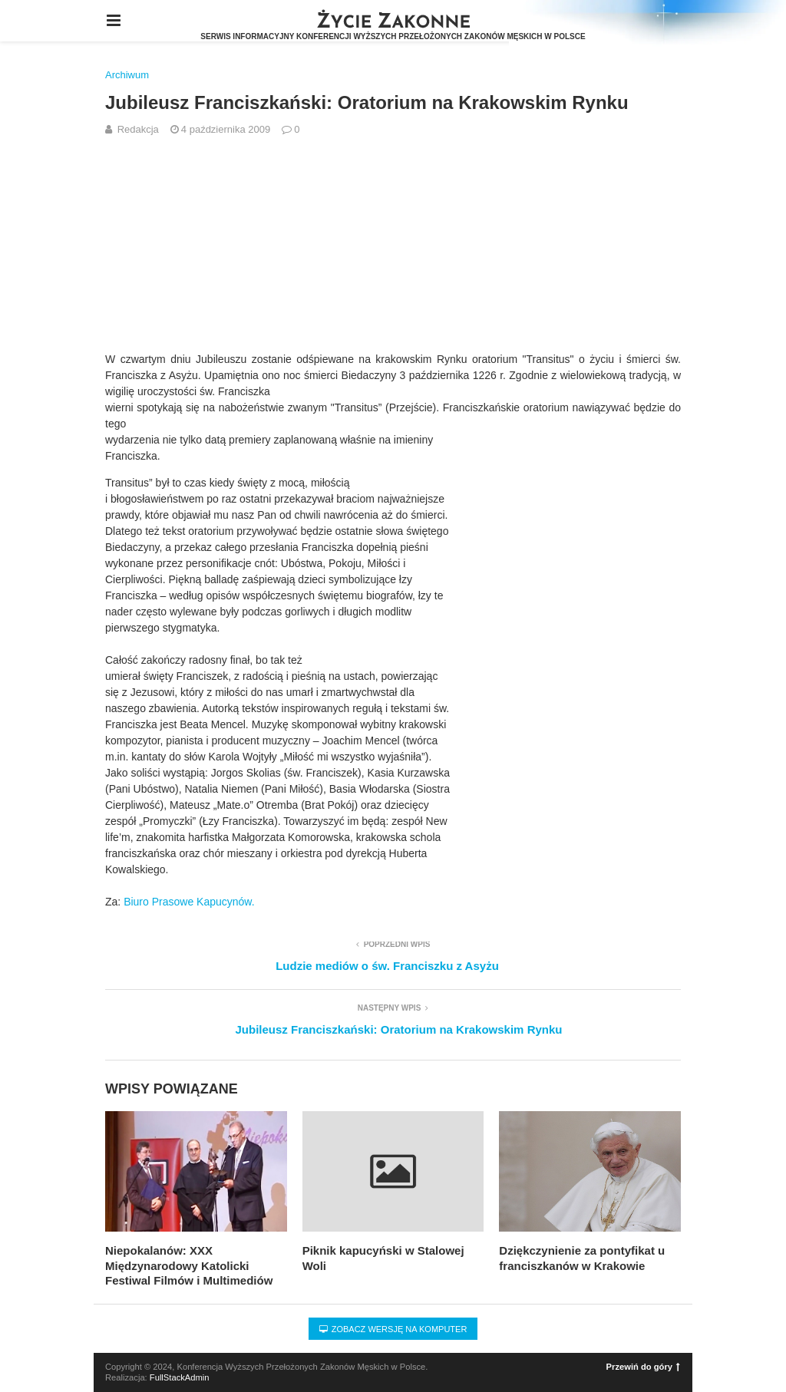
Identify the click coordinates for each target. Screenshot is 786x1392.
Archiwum (127, 75)
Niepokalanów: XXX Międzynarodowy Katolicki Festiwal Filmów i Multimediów (188, 1265)
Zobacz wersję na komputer (393, 1329)
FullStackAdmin (180, 1377)
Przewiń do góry (643, 1366)
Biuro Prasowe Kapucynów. (189, 902)
